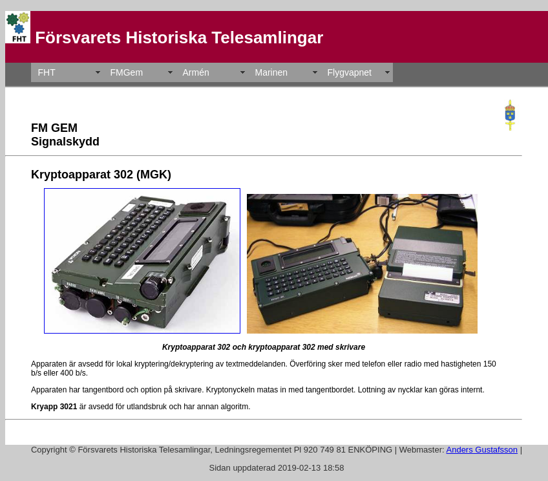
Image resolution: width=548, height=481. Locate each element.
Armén (196, 72)
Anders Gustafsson (482, 449)
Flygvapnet (350, 72)
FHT (47, 72)
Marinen (271, 72)
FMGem (127, 72)
